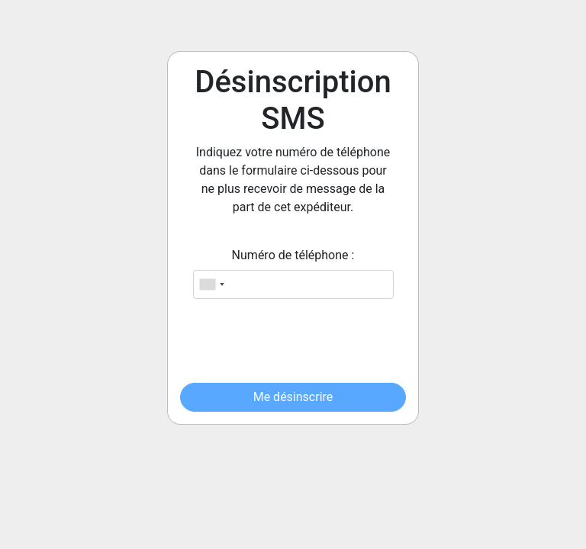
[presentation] (296, 341)
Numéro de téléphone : (293, 255)
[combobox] (211, 284)
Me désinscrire (293, 397)
